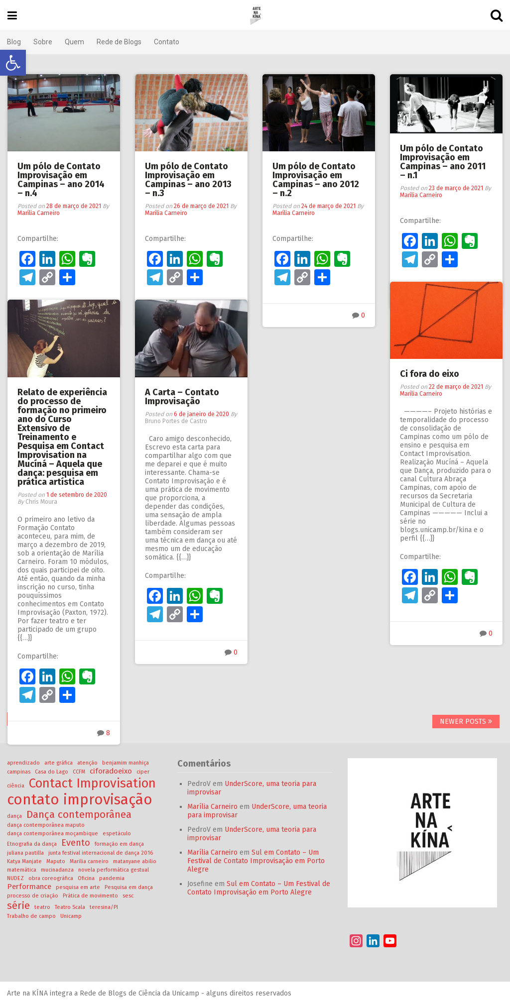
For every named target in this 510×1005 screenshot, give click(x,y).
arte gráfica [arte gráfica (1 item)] (59, 763)
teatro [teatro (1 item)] (43, 907)
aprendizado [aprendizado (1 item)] (23, 763)
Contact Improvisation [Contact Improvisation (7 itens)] (92, 783)
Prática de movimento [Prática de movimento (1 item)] (91, 896)
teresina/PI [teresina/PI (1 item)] (104, 907)
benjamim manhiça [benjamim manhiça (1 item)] (126, 763)
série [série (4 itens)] (18, 905)
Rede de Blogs (119, 42)
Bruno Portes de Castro (176, 421)
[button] (13, 63)
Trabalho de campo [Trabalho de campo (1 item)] (31, 916)
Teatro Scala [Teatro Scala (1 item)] (70, 907)
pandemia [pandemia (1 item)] (112, 878)
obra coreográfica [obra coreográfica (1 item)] (51, 878)
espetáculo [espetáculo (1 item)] (117, 833)
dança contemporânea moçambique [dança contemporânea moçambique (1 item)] (53, 833)
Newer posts (465, 721)
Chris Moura (41, 501)
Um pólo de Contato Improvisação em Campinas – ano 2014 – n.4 (61, 180)
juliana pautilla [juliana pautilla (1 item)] (25, 853)
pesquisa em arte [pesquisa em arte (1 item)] (78, 887)
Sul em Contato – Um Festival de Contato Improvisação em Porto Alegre (256, 861)
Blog (14, 42)
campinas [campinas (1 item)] (19, 772)
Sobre (43, 42)
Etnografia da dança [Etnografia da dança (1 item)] (32, 844)
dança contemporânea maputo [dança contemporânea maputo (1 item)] (46, 825)
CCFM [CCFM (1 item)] (79, 772)
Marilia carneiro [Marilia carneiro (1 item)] (89, 861)
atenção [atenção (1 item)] (88, 763)
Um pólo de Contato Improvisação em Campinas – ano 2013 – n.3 (188, 180)
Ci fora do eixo (429, 373)
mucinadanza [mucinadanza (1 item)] (57, 870)
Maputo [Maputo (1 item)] (56, 861)
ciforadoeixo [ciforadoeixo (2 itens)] (111, 771)
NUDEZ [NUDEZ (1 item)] (15, 878)
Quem (75, 42)
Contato (167, 42)
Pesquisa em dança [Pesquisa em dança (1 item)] (129, 887)
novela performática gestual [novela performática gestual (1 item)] (114, 870)
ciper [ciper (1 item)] (143, 772)
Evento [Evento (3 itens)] (76, 842)
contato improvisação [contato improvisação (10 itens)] (80, 799)
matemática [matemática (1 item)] (22, 870)
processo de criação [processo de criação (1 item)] (33, 896)
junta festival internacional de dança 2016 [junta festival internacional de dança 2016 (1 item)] (101, 853)
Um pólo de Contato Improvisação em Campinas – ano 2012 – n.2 (315, 180)
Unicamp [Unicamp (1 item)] (71, 916)
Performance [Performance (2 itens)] (29, 886)
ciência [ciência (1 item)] (16, 785)
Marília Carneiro (38, 213)
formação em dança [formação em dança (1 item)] (119, 844)
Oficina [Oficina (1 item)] (86, 878)
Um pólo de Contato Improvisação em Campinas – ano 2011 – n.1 (443, 162)
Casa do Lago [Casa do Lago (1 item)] (52, 772)
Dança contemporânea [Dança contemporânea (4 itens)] (79, 814)
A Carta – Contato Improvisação (182, 397)
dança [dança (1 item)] (14, 816)
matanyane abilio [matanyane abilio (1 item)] (135, 861)
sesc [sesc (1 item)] (128, 896)
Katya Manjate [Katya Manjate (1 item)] (24, 861)
